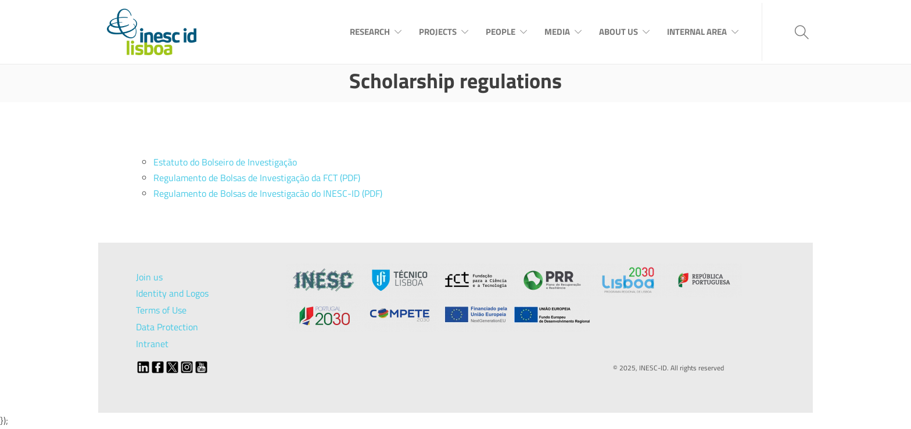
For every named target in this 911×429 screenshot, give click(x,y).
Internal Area (697, 31)
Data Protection (167, 327)
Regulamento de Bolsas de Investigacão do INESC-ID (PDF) (267, 193)
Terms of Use (161, 310)
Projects (438, 31)
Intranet (152, 344)
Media (557, 31)
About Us (618, 31)
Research (370, 31)
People (500, 31)
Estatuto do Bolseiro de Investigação (225, 162)
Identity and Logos (172, 293)
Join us (149, 277)
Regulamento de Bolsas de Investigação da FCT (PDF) (256, 178)
